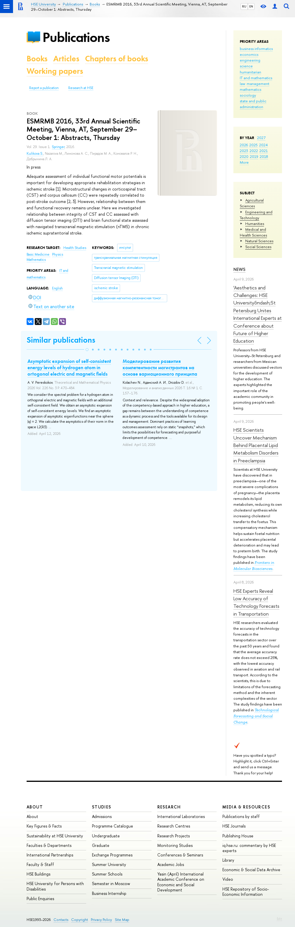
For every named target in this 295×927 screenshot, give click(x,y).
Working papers (55, 71)
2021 (263, 150)
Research (169, 807)
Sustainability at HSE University (55, 836)
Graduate (100, 845)
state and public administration (253, 103)
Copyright (79, 919)
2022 (254, 150)
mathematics (250, 89)
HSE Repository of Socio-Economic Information (245, 891)
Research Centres (173, 826)
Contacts (61, 919)
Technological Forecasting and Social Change (256, 716)
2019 (254, 156)
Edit (279, 919)
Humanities (254, 223)
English (57, 288)
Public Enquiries (40, 898)
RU (244, 6)
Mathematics (36, 259)
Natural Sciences (259, 240)
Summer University (109, 864)
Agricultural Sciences (252, 202)
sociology (248, 95)
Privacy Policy (101, 919)
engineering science (250, 63)
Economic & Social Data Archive (251, 869)
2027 (261, 137)
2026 (244, 144)
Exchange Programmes (112, 855)
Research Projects (173, 836)
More (244, 162)
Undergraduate (106, 836)
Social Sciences (258, 246)
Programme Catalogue (112, 826)
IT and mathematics (256, 77)
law (242, 83)
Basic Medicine (38, 254)
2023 (244, 150)
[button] (87, 349)
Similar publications (61, 340)
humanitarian (250, 72)
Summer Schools (107, 874)
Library (228, 860)
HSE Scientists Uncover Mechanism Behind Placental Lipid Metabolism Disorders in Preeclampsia (256, 445)
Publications (76, 37)
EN (251, 6)
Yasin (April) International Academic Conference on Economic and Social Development (180, 882)
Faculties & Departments (49, 845)
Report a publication (44, 88)
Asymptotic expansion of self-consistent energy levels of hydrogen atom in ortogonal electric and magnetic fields (69, 367)
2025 (253, 144)
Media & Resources (246, 807)
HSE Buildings (38, 874)
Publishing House (237, 836)
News (239, 269)
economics (249, 54)
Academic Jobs (170, 864)
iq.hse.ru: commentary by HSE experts (249, 848)
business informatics (256, 48)
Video (227, 879)
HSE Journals (234, 826)
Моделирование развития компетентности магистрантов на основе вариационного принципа (160, 367)
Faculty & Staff (40, 864)
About (35, 807)
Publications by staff (241, 816)
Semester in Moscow (111, 883)
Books (37, 58)
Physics (57, 254)
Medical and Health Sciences (253, 232)
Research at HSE (80, 88)
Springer (58, 147)
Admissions (102, 816)
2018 (264, 156)
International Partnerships (50, 855)
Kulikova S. (35, 153)
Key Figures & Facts (44, 826)
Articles (66, 58)
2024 (263, 144)
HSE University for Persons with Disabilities (55, 886)
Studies (101, 807)
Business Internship (109, 893)
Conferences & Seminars (180, 855)
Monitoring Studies (175, 845)
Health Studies (74, 247)
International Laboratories (181, 816)
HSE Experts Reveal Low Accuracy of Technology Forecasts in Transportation (256, 602)
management (258, 83)
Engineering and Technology (256, 214)
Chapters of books (116, 58)
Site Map (122, 919)
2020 (244, 156)
